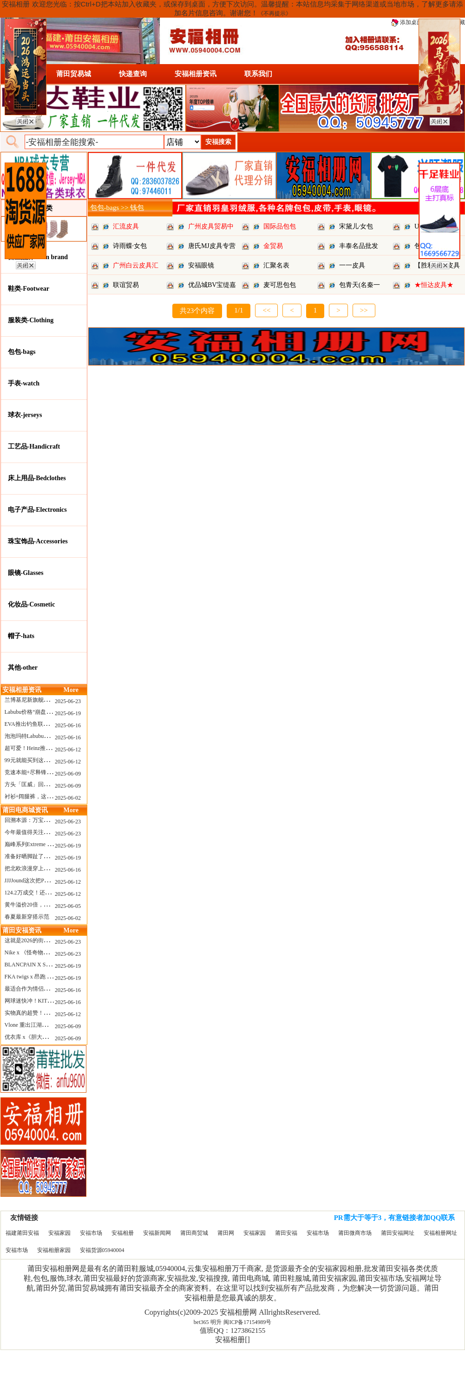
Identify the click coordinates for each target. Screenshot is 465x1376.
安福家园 (59, 1233)
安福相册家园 (54, 1250)
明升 (216, 1322)
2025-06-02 (68, 798)
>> (364, 310)
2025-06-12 (68, 749)
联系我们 (258, 74)
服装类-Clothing (31, 320)
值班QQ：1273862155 (233, 1330)
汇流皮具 (126, 226)
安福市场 (91, 1233)
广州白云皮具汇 (135, 265)
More (71, 689)
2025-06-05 (68, 906)
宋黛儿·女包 (356, 226)
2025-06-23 (68, 701)
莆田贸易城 (73, 74)
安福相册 (122, 1233)
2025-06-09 (68, 773)
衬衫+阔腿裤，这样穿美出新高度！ (48, 796)
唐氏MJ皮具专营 (212, 245)
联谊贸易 (126, 284)
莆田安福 (286, 1233)
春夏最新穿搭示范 (27, 916)
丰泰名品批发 (358, 245)
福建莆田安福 (22, 1233)
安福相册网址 (440, 1233)
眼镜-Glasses (26, 572)
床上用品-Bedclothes (37, 478)
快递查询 (133, 74)
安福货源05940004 (102, 1250)
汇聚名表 (276, 265)
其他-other (23, 667)
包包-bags (22, 351)
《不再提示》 (274, 13)
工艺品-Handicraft (34, 446)
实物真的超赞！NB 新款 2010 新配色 (50, 1013)
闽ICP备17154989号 (247, 1322)
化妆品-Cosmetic (31, 604)
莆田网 (225, 1233)
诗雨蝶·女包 (130, 245)
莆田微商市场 (355, 1233)
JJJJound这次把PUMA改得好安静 (45, 880)
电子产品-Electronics (37, 509)
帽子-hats (21, 636)
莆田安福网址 (397, 1233)
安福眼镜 (201, 265)
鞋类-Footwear (28, 288)
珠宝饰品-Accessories (38, 541)
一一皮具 (352, 265)
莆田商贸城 (194, 1233)
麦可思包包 (279, 284)
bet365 (201, 1322)
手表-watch (23, 383)
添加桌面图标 (412, 22)
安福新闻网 (157, 1233)
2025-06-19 (68, 713)
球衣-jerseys (25, 414)
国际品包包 (279, 226)
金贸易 (273, 245)
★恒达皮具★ (433, 284)
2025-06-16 (68, 725)
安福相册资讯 (195, 74)
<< (266, 310)
